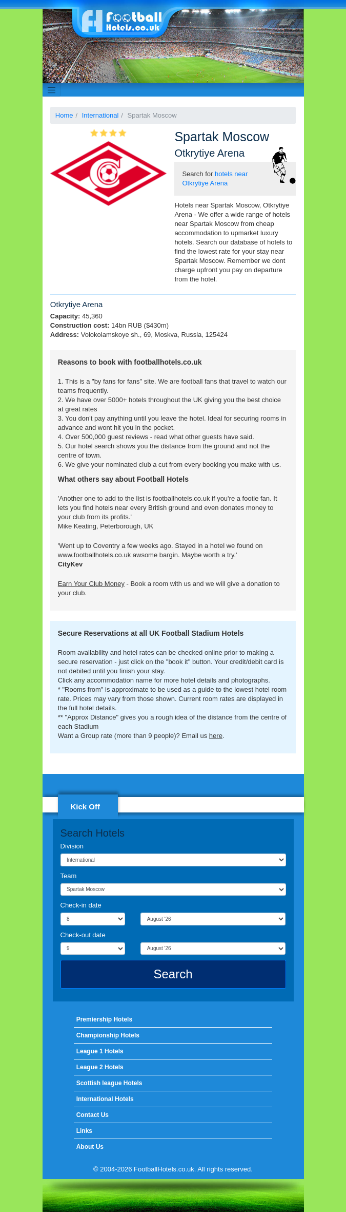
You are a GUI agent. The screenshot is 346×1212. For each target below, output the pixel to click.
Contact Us (92, 1115)
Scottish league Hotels (109, 1083)
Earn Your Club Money (91, 584)
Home (64, 115)
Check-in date (80, 905)
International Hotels (105, 1099)
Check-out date (83, 935)
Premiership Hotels (104, 1019)
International (100, 115)
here (215, 736)
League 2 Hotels (100, 1067)
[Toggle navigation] (52, 90)
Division (72, 846)
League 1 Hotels (100, 1051)
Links (84, 1130)
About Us (90, 1146)
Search (172, 974)
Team (68, 876)
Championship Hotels (107, 1035)
